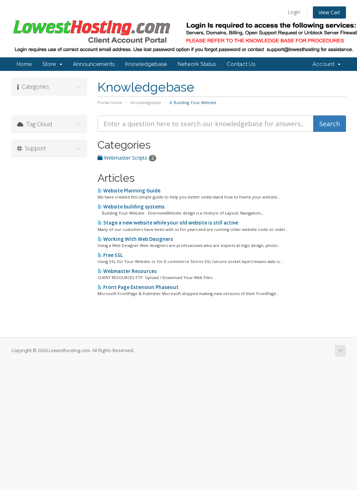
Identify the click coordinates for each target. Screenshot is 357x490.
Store (52, 64)
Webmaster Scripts (127, 157)
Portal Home (110, 102)
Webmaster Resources (127, 271)
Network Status (197, 64)
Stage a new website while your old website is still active (168, 223)
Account (327, 64)
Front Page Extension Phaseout (138, 287)
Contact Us (241, 64)
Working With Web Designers (135, 239)
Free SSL (110, 255)
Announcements (94, 64)
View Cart (329, 12)
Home (24, 64)
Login (294, 12)
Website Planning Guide (129, 190)
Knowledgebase (146, 64)
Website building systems (131, 206)
